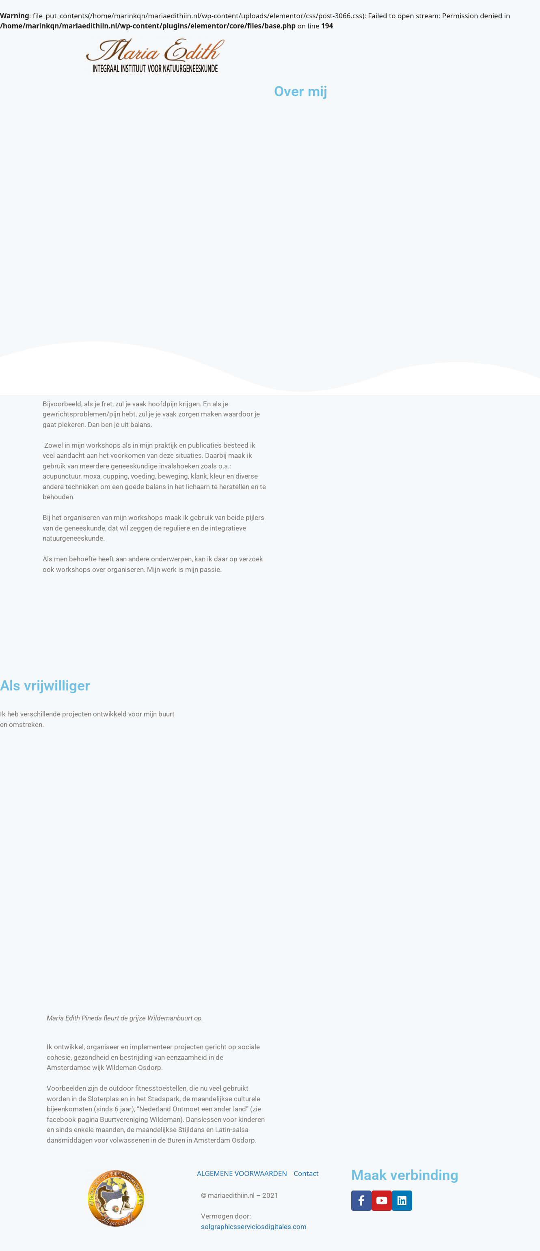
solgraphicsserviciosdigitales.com (254, 1227)
